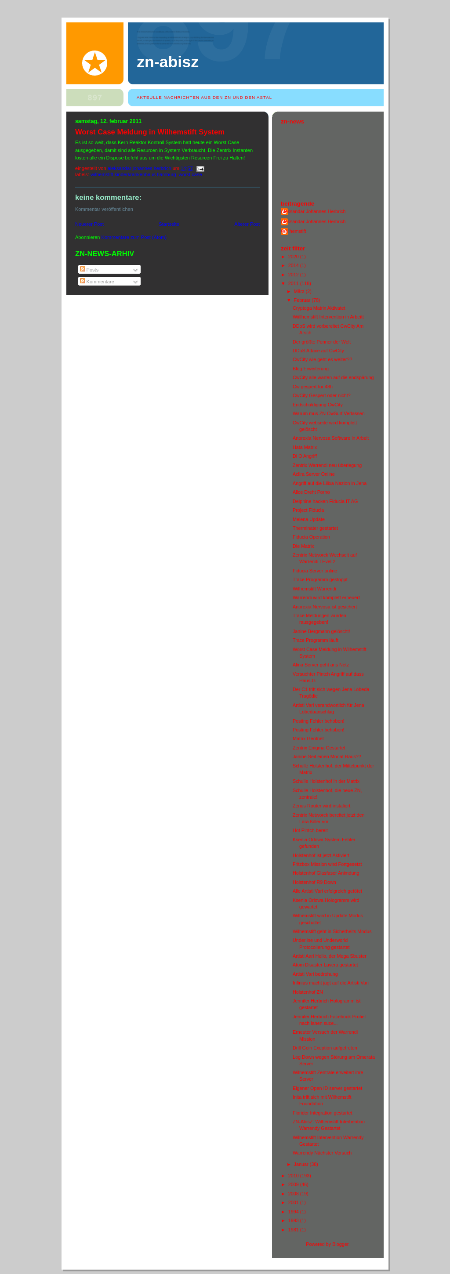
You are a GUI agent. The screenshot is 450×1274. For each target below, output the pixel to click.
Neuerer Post (89, 224)
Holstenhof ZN (308, 992)
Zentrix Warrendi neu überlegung (327, 465)
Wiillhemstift (293, 231)
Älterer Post (247, 224)
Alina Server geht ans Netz (321, 664)
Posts (89, 269)
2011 (294, 283)
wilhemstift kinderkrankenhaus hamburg (133, 174)
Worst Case (190, 174)
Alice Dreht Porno (311, 492)
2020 (294, 256)
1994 (294, 1211)
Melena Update (309, 519)
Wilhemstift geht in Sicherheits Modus (332, 931)
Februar (303, 300)
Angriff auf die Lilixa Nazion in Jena (330, 483)
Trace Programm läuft (315, 640)
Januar (302, 1164)
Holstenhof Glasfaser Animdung (326, 873)
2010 (294, 1175)
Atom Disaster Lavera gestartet (325, 964)
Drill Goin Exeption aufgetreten (325, 1047)
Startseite (169, 224)
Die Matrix (303, 546)
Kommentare (97, 281)
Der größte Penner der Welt (322, 341)
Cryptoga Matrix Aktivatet (319, 308)
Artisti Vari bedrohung (315, 974)
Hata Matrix (305, 447)
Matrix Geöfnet (308, 738)
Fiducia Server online (315, 570)
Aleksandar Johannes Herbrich (313, 211)
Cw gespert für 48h (313, 386)
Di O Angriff (305, 456)
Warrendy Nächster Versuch (322, 1152)
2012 (294, 274)
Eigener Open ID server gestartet (327, 1088)
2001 (294, 1202)
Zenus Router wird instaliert (321, 805)
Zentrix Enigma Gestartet (319, 747)
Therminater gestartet (315, 528)
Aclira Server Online (314, 474)
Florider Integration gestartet (322, 1112)
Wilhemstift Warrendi (314, 588)
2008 (294, 1193)
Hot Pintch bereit (310, 830)
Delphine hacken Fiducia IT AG (325, 501)
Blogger (340, 1244)
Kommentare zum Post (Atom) (134, 237)
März (300, 291)
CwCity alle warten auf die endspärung (333, 377)
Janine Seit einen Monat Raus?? (327, 756)
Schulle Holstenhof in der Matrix (326, 781)
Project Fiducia (308, 510)
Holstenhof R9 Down (314, 882)
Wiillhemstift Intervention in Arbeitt (328, 316)
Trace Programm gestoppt (320, 579)
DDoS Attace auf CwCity (318, 350)
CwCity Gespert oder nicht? (322, 395)
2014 (294, 265)
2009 (294, 1184)
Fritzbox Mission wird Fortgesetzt (327, 864)
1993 (294, 1220)
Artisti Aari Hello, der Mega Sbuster (330, 956)
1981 (294, 1229)
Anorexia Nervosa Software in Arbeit (331, 438)
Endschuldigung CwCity (318, 404)
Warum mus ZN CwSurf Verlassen (329, 413)
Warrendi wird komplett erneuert (326, 597)
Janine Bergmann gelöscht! (321, 631)
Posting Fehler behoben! (318, 721)
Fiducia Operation (311, 536)
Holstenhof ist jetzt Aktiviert (321, 855)
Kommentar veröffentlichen (104, 209)
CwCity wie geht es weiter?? (322, 359)
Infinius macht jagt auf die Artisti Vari (331, 982)
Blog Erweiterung (311, 368)
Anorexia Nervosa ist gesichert (325, 606)
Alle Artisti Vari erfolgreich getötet (327, 891)
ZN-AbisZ (168, 62)
